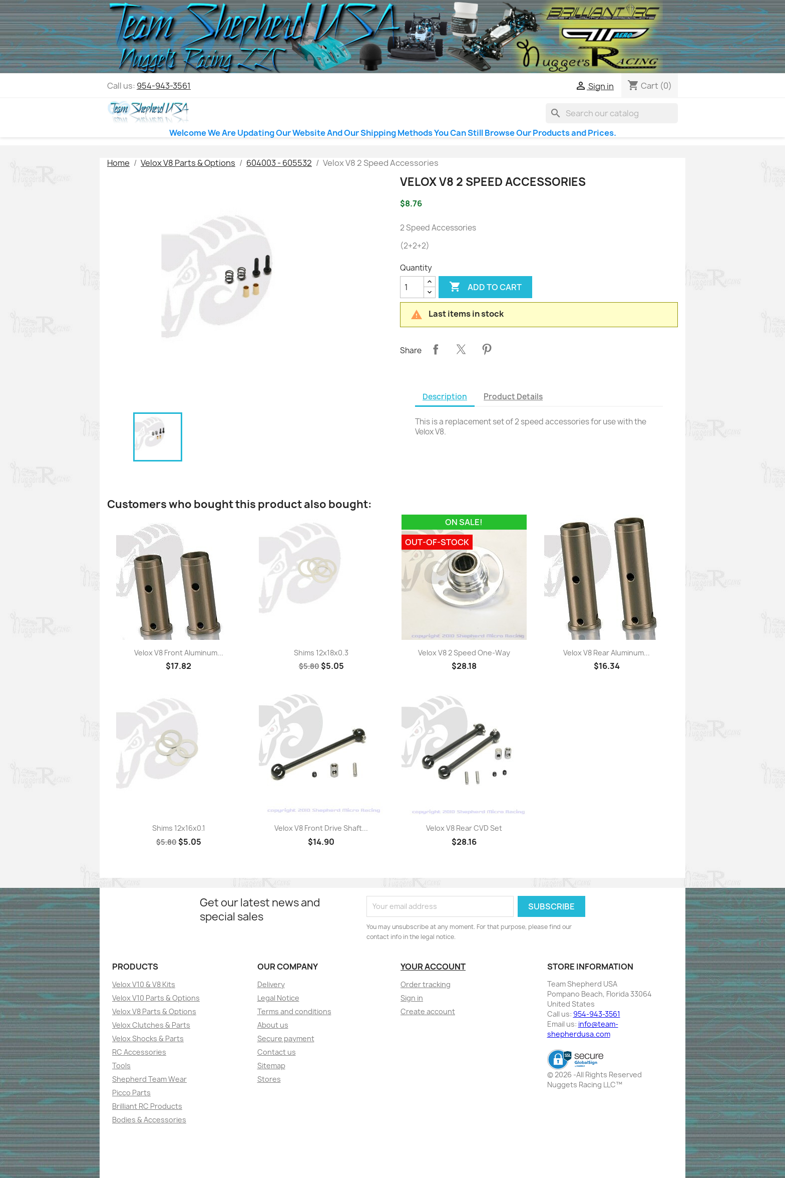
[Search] (612, 113)
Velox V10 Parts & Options (156, 998)
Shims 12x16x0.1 (178, 828)
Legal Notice (278, 998)
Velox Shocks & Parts (148, 1038)
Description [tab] (445, 396)
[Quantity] (412, 287)
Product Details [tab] (513, 396)
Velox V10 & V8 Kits (143, 984)
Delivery (271, 984)
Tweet (461, 349)
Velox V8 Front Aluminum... (178, 652)
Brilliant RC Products (147, 1106)
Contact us (276, 1052)
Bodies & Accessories (149, 1119)
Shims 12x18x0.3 (321, 652)
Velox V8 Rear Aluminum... (606, 652)
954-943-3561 (164, 85)
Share (436, 349)
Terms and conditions (294, 1011)
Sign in (412, 998)
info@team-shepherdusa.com (582, 1029)
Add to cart (485, 287)
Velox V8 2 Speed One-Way (464, 652)
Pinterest (487, 349)
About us (272, 1025)
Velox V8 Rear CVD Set (464, 828)
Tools (121, 1065)
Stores (269, 1079)
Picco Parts (131, 1092)
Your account (433, 966)
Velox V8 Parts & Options (154, 1011)
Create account (428, 1011)
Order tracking (426, 984)
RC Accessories (139, 1052)
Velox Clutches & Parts (151, 1025)
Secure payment (285, 1038)
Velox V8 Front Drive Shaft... (321, 828)
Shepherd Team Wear (149, 1079)
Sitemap (271, 1065)
